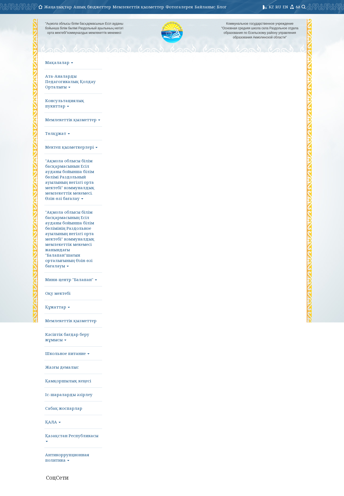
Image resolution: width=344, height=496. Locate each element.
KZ (271, 6)
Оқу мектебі (57, 293)
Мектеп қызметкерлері (71, 147)
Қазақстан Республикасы (71, 437)
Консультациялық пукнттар (64, 103)
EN (285, 6)
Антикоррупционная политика (67, 457)
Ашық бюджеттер (92, 6)
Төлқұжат (57, 133)
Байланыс (205, 6)
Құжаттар (57, 307)
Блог (222, 6)
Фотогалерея (179, 6)
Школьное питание (67, 353)
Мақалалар (59, 62)
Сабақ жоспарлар (63, 408)
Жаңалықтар (58, 6)
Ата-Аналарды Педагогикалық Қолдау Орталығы (70, 81)
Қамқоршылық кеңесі (68, 380)
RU (278, 6)
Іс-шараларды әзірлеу (68, 394)
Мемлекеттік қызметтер (138, 6)
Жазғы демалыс (62, 367)
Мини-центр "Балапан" (71, 279)
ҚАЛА (53, 422)
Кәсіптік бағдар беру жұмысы (67, 337)
